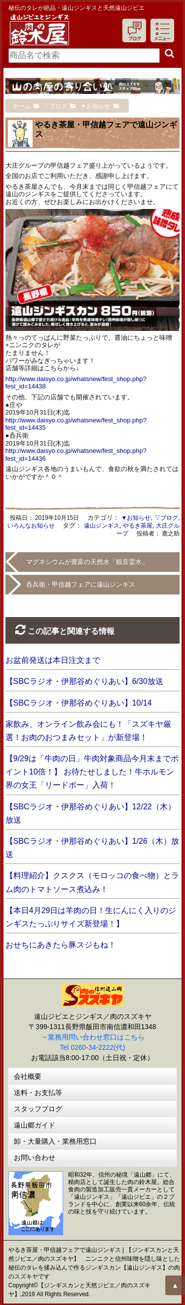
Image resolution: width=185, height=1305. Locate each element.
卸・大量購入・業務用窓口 (55, 1141)
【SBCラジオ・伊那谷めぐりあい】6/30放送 (84, 681)
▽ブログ (166, 517)
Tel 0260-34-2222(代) (92, 1047)
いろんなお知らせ (31, 525)
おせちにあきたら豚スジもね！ (60, 945)
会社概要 (27, 1076)
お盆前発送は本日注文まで (52, 660)
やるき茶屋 (137, 525)
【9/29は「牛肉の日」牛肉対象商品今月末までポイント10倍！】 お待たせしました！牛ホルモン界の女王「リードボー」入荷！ (92, 771)
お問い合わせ (34, 1157)
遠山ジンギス (101, 525)
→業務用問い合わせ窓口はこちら (93, 1037)
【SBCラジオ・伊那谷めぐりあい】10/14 (78, 703)
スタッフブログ (38, 1109)
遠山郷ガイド (34, 1125)
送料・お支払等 (38, 1093)
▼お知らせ (136, 517)
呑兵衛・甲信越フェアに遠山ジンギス (80, 584)
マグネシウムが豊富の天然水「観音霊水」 (87, 561)
